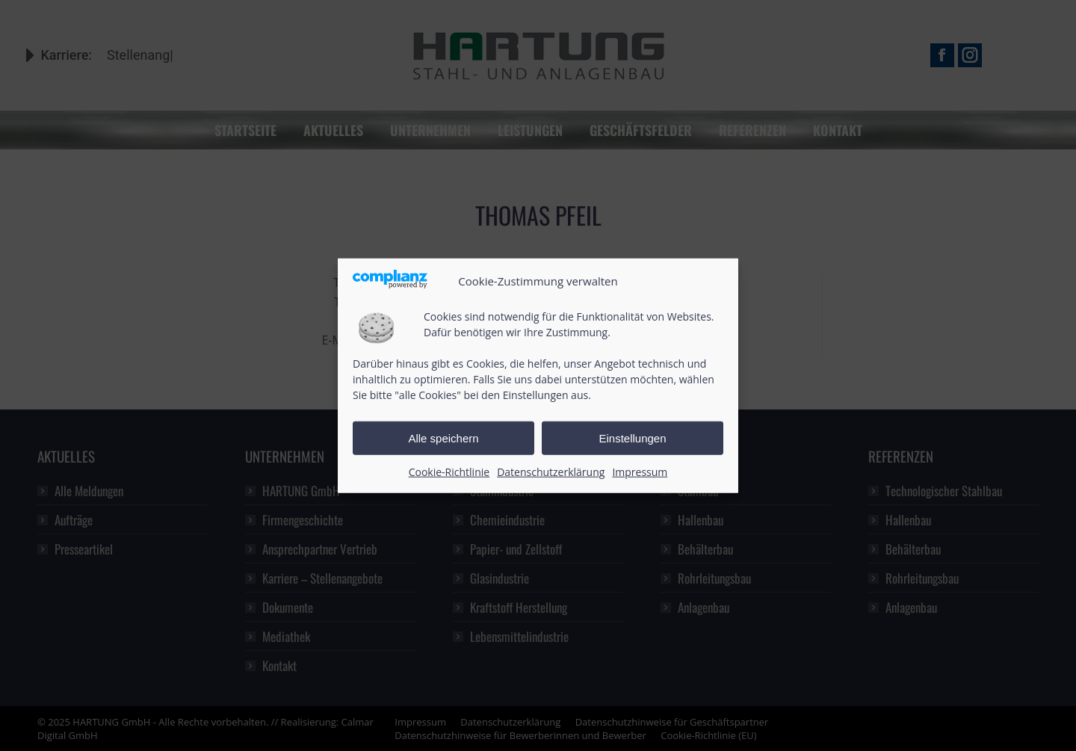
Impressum (639, 472)
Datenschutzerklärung (551, 472)
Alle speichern (443, 438)
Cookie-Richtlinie (449, 472)
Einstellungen (632, 438)
